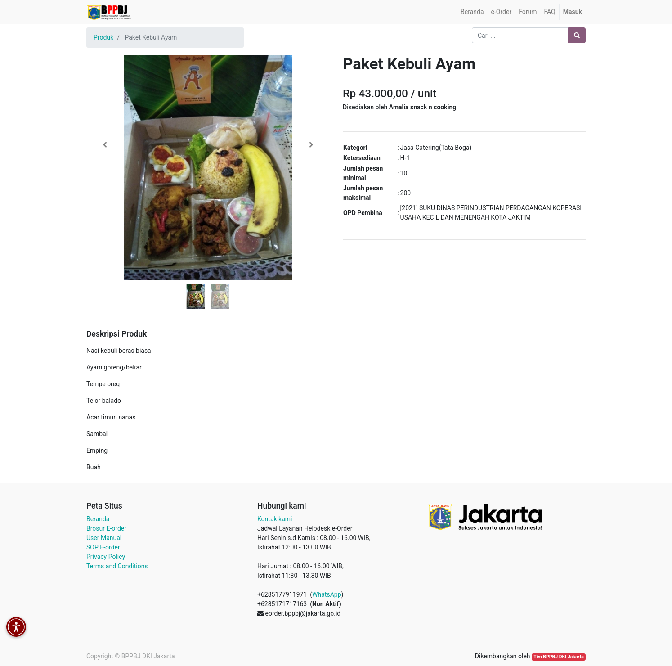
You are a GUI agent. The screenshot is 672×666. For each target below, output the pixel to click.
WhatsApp (326, 594)
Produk (103, 37)
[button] (104, 145)
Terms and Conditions (117, 566)
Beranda (97, 518)
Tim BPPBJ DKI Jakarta (558, 657)
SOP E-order (103, 547)
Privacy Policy (105, 556)
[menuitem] (472, 12)
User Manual (103, 537)
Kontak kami (274, 518)
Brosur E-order (106, 528)
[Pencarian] (577, 35)
